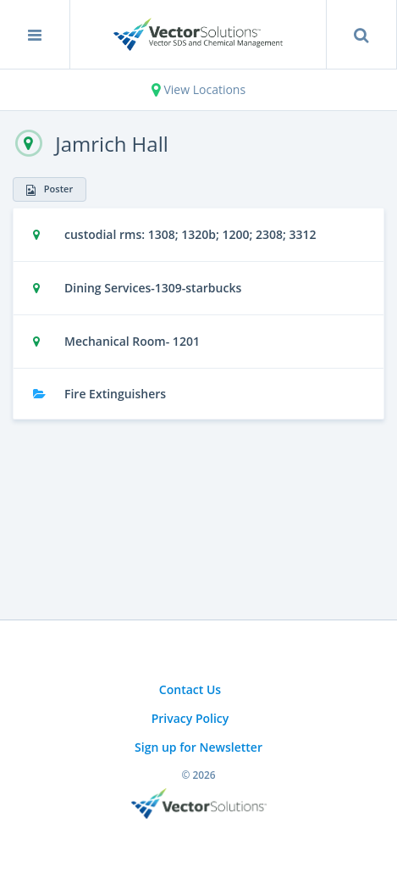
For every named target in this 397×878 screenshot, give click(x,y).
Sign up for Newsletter (198, 747)
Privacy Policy (190, 718)
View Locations (198, 89)
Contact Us (190, 689)
